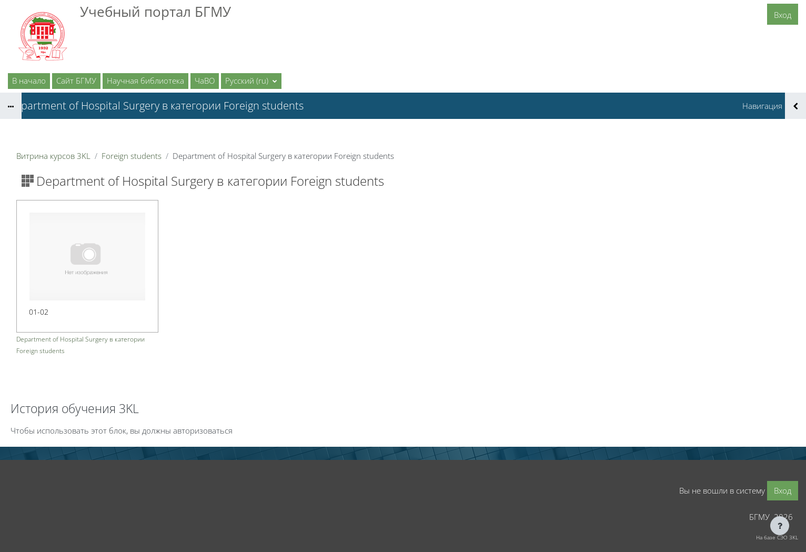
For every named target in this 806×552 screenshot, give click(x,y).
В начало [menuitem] (29, 80)
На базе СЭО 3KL (777, 537)
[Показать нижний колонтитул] (779, 525)
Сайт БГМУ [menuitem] (76, 80)
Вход (782, 14)
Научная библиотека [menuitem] (145, 80)
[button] (251, 81)
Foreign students (132, 155)
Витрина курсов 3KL (53, 155)
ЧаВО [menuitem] (205, 80)
